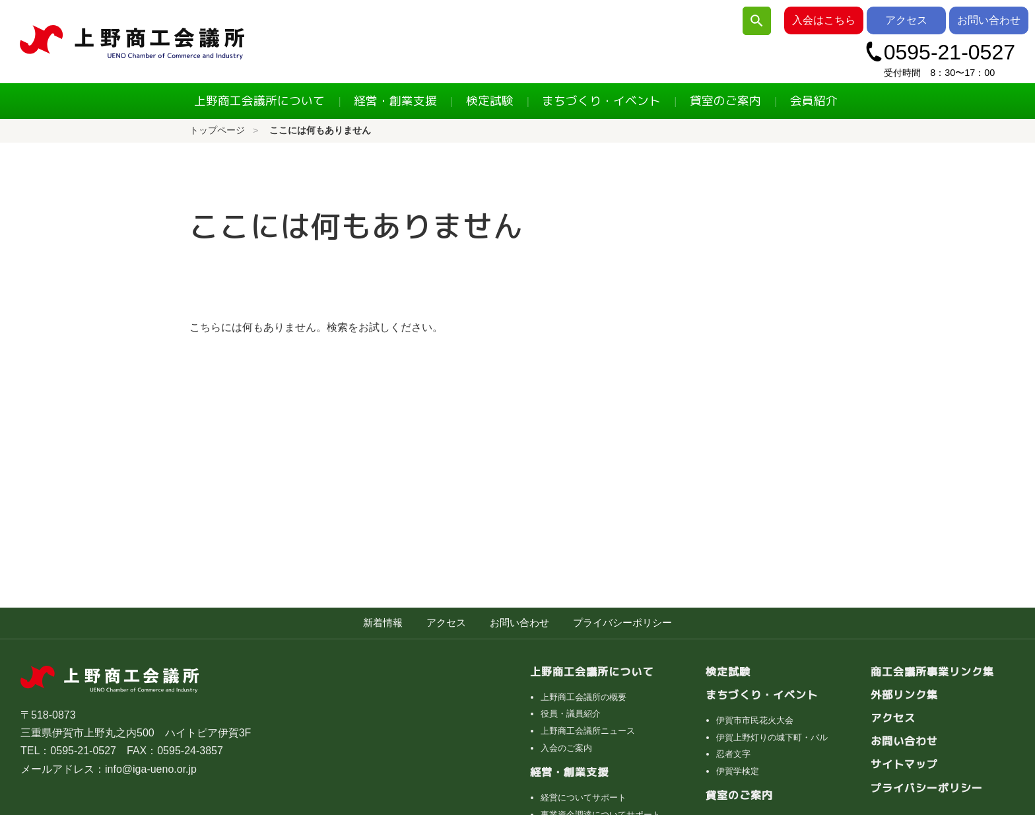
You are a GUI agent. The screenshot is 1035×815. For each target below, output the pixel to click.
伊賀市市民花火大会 (754, 720)
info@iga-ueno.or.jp (151, 769)
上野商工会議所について (259, 100)
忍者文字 (733, 754)
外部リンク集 (904, 695)
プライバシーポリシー (622, 622)
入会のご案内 (566, 748)
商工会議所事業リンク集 (932, 671)
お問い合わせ (988, 20)
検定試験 (490, 100)
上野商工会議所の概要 (583, 697)
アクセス (906, 20)
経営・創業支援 (395, 100)
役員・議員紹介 (571, 714)
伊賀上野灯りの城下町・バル (772, 737)
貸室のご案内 (725, 100)
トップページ (217, 130)
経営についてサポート (583, 797)
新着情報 (383, 622)
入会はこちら (823, 20)
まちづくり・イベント (601, 100)
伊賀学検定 (737, 771)
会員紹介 (814, 100)
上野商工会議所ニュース (588, 731)
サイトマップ (904, 764)
